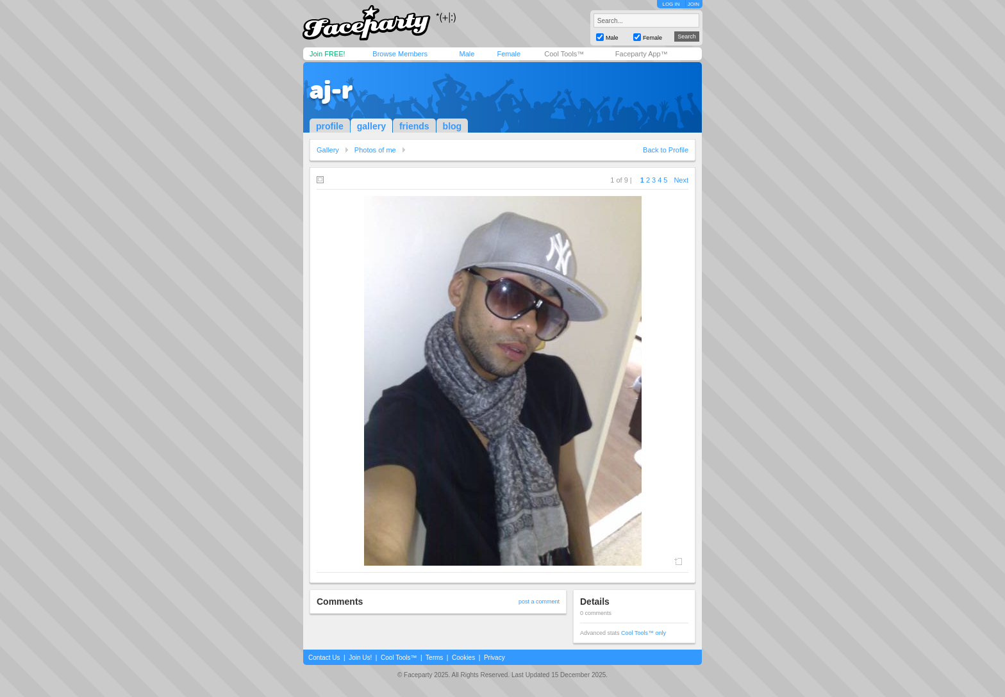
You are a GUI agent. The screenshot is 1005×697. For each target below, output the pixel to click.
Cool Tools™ (564, 54)
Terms (434, 657)
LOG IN (670, 4)
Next (681, 180)
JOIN (693, 4)
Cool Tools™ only (643, 633)
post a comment (539, 601)
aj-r (331, 89)
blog (452, 126)
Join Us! (360, 657)
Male (466, 54)
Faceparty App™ (641, 54)
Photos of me (375, 150)
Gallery (328, 150)
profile (330, 126)
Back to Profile (665, 150)
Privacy (494, 657)
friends (414, 126)
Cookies (463, 657)
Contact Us (324, 657)
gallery (371, 126)
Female (508, 54)
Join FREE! (327, 54)
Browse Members (400, 54)
